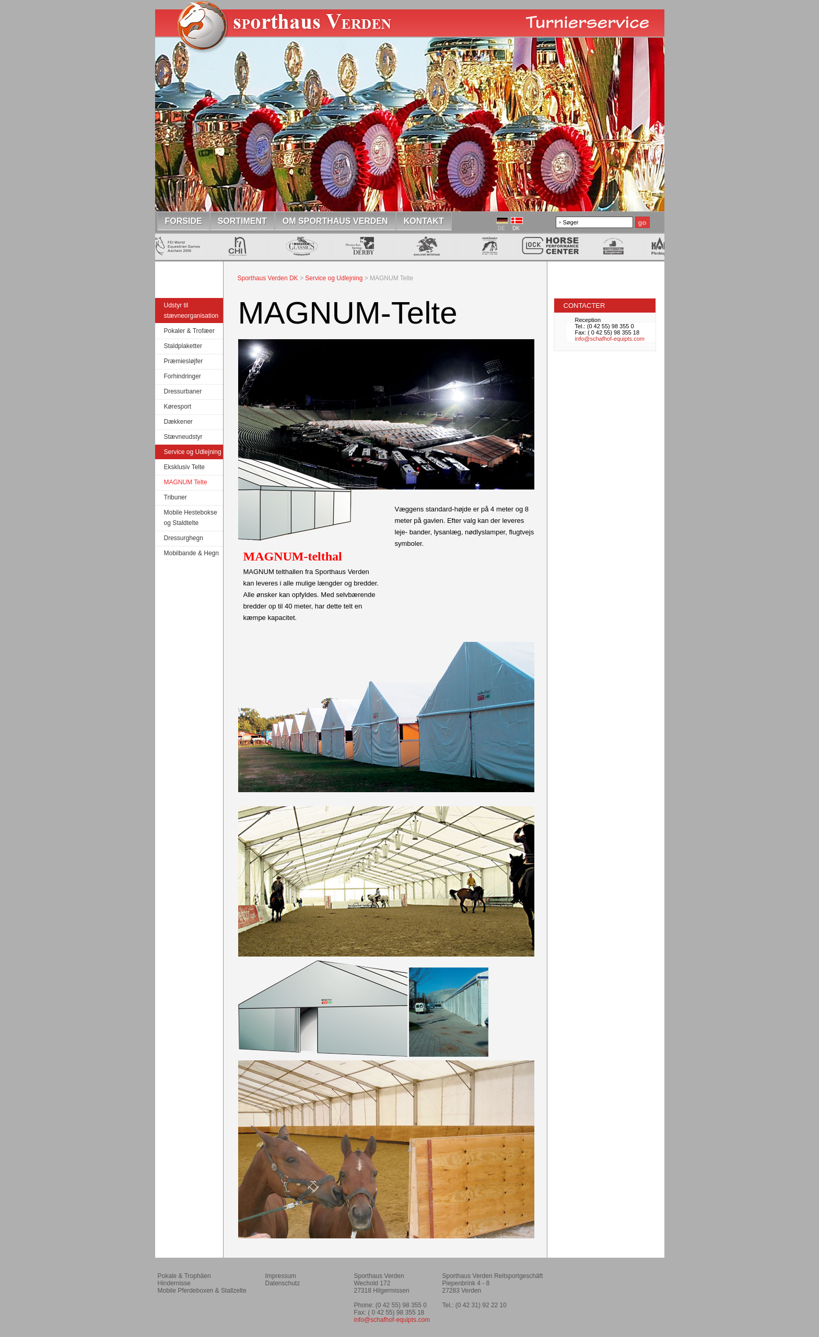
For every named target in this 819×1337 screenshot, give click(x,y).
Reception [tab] (588, 320)
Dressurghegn (183, 538)
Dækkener (178, 421)
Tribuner (175, 497)
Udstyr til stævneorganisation (191, 310)
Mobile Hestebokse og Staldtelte (190, 518)
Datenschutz (282, 1283)
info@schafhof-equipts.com (610, 339)
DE (501, 228)
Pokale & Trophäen (184, 1276)
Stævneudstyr (183, 436)
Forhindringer (182, 376)
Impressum (280, 1276)
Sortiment (242, 221)
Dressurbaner (183, 391)
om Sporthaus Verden (335, 221)
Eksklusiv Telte (184, 467)
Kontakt (424, 221)
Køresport (178, 406)
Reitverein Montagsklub (611, 1280)
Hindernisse (174, 1283)
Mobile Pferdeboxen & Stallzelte (202, 1290)
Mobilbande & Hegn (191, 553)
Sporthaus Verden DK (268, 278)
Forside (183, 221)
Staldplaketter (183, 346)
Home (289, 33)
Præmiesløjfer (183, 361)
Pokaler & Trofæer (189, 331)
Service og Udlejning (192, 452)
